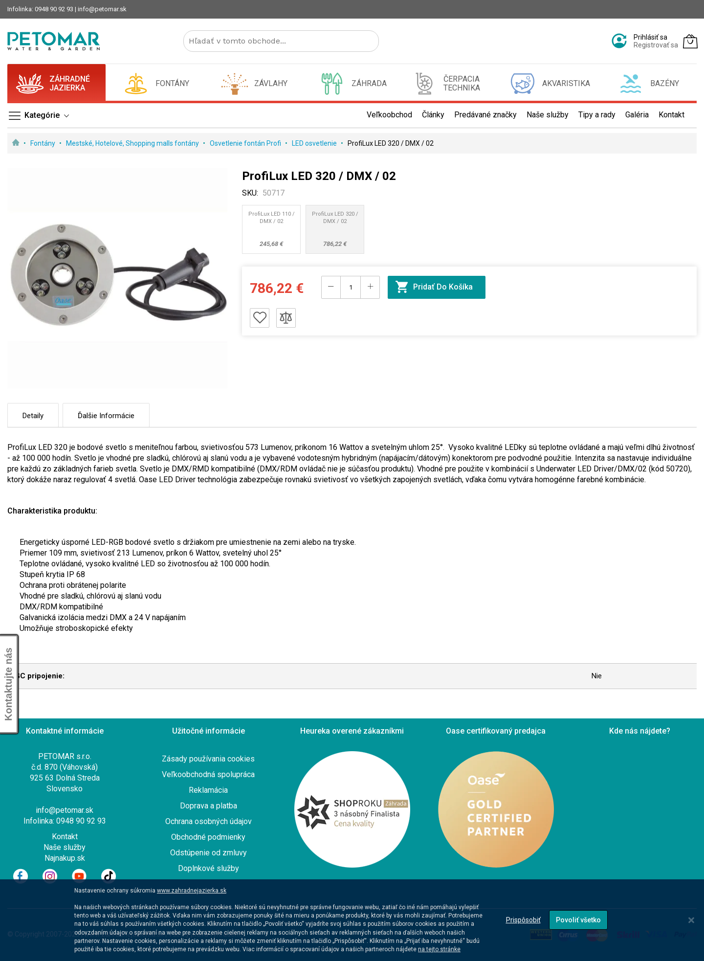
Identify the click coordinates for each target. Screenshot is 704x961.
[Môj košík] (690, 41)
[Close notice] (691, 920)
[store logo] (53, 41)
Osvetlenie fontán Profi (246, 143)
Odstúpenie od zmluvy (208, 852)
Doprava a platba (208, 805)
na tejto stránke (439, 949)
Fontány (43, 143)
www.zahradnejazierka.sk (191, 890)
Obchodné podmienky (208, 837)
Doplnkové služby (208, 868)
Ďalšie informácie (106, 415)
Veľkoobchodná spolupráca (208, 774)
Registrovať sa (656, 45)
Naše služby (65, 847)
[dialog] (352, 920)
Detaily (33, 415)
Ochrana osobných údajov (208, 821)
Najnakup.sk (64, 858)
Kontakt (65, 836)
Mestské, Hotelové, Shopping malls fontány (133, 143)
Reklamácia (208, 790)
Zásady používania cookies (208, 758)
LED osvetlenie (315, 143)
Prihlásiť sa (650, 37)
